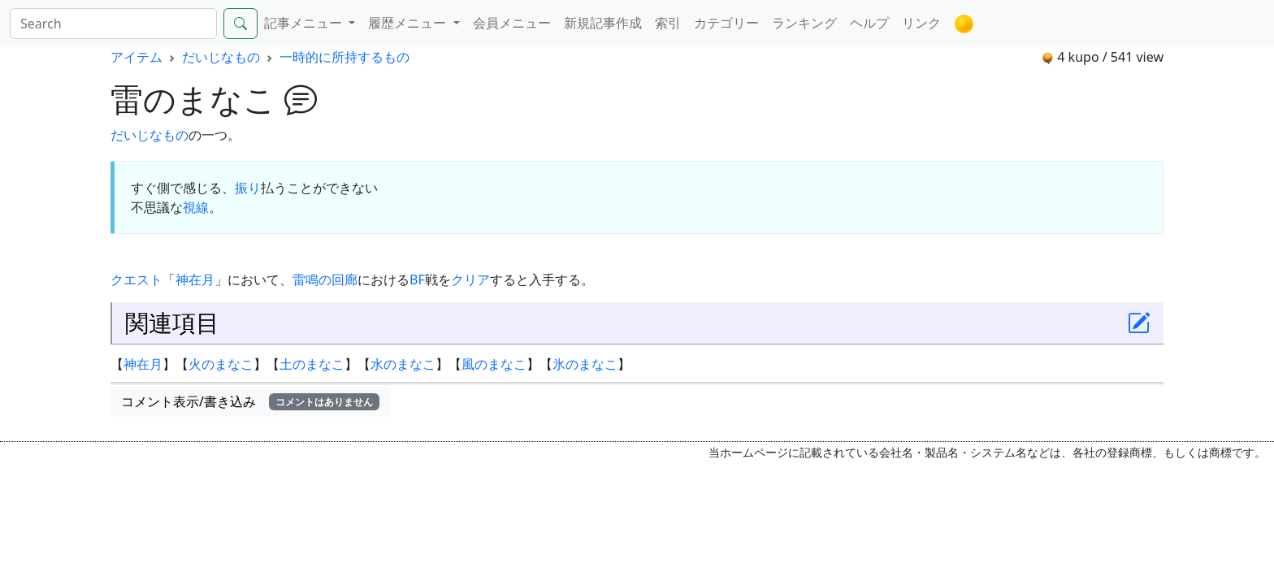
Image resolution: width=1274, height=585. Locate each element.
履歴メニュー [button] (408, 23)
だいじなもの (221, 57)
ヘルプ (869, 23)
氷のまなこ (585, 364)
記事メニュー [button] (304, 23)
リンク (921, 23)
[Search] (113, 23)
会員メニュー (512, 23)
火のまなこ (221, 364)
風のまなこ (494, 364)
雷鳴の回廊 (325, 279)
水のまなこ (403, 364)
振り (248, 188)
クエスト (136, 279)
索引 (668, 23)
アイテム (136, 57)
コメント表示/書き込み (250, 401)
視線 (196, 207)
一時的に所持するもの (345, 57)
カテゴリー (726, 23)
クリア (470, 279)
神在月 (195, 279)
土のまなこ (312, 364)
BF (417, 279)
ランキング (804, 23)
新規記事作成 (603, 23)
